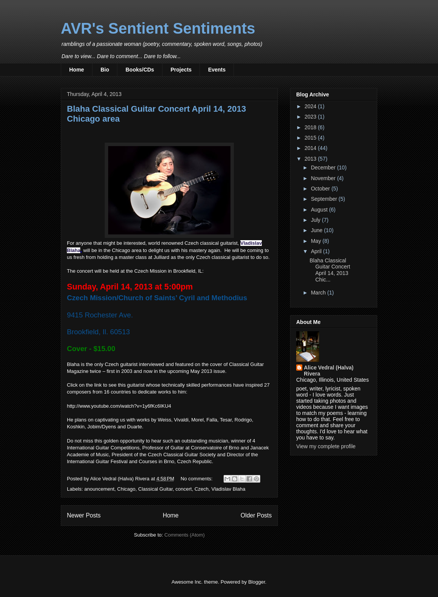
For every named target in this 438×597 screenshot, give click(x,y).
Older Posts (256, 515)
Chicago (126, 489)
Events (216, 70)
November (324, 178)
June (317, 230)
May (316, 241)
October (321, 188)
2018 (311, 127)
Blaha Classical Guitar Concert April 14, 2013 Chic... (330, 270)
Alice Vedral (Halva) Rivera (329, 370)
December (324, 167)
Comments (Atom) (184, 535)
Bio (105, 70)
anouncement (99, 489)
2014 (311, 148)
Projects (180, 70)
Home (76, 70)
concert (183, 489)
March (319, 293)
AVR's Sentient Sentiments (158, 28)
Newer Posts (84, 515)
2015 (311, 138)
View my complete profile (325, 446)
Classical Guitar (155, 489)
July (316, 220)
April (317, 251)
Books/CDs (139, 70)
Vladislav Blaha (228, 489)
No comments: (197, 479)
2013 (311, 159)
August (320, 210)
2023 (311, 117)
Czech (202, 489)
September (324, 199)
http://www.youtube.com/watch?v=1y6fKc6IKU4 (119, 406)
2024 (311, 106)
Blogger (256, 582)
